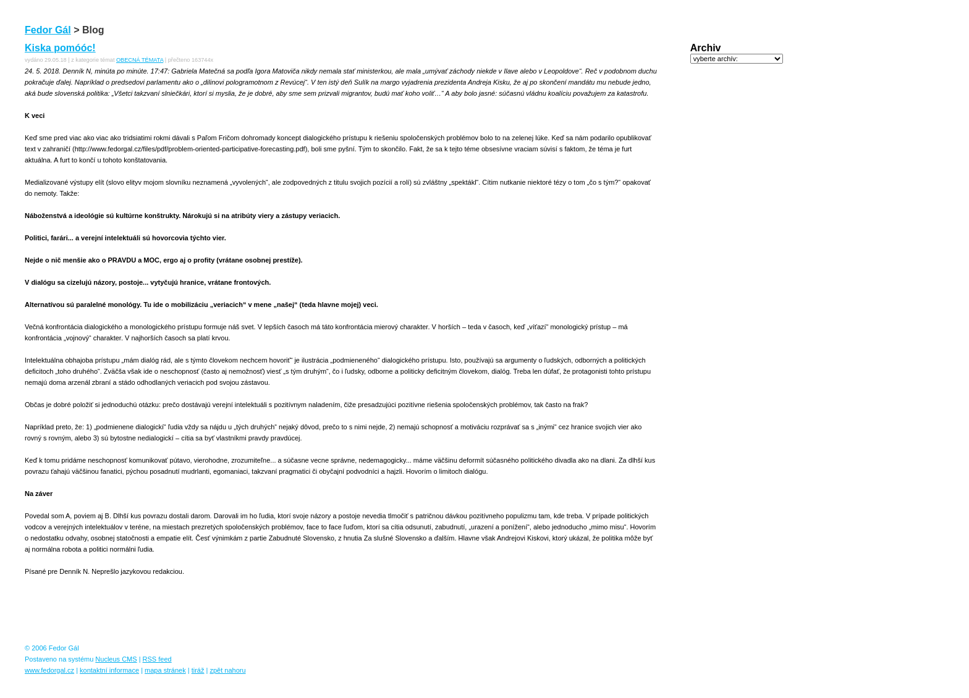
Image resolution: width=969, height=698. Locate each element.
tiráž (198, 670)
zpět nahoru (227, 670)
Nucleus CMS (116, 659)
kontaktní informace (109, 670)
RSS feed (157, 659)
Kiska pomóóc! (60, 48)
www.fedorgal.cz (49, 670)
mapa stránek (165, 670)
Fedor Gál (48, 30)
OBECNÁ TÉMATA (139, 60)
